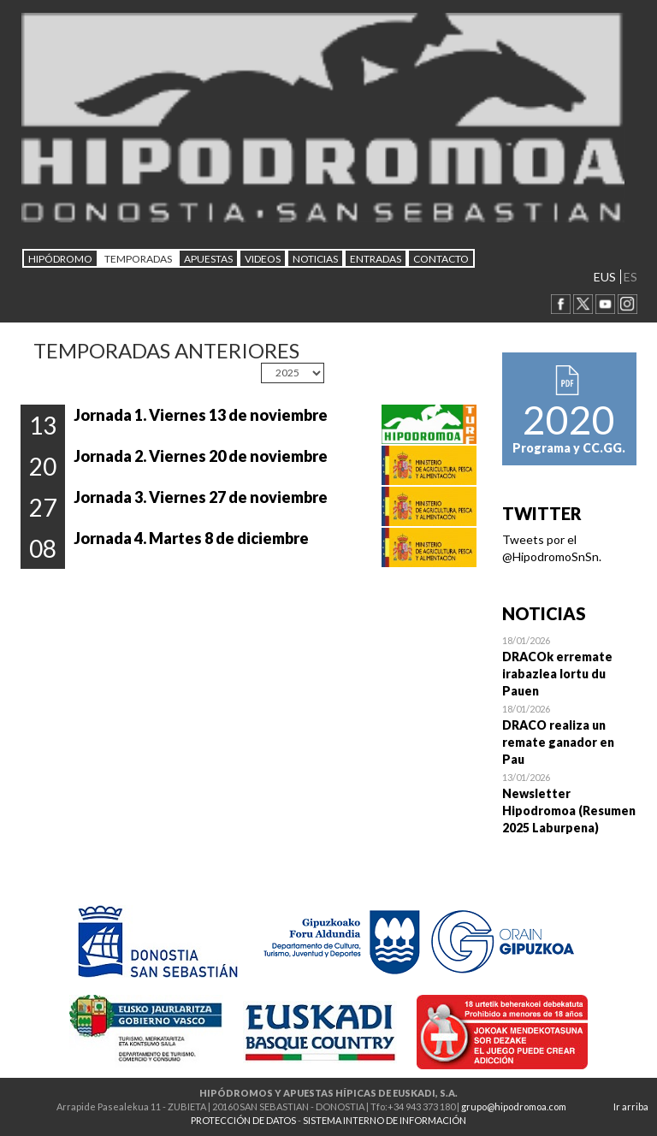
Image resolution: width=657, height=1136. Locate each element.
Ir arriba (630, 1106)
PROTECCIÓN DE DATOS (243, 1120)
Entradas (375, 258)
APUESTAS (208, 258)
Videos (263, 258)
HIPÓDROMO (60, 258)
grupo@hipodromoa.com (513, 1106)
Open (569, 665)
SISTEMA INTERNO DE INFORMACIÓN (384, 1120)
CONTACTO (441, 258)
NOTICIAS (315, 258)
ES (630, 276)
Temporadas (138, 258)
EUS (605, 276)
